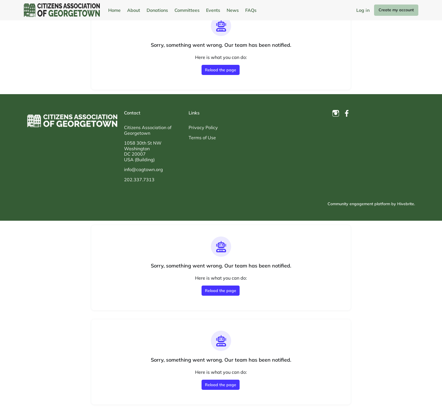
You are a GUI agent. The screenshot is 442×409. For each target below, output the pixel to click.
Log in (363, 10)
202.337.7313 (139, 179)
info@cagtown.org (143, 169)
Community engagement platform (359, 203)
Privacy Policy (203, 127)
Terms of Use (202, 137)
